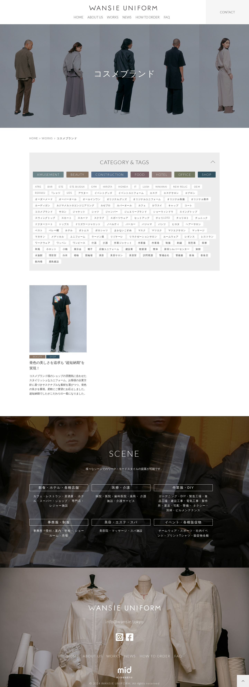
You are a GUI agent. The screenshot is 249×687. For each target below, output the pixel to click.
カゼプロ (106, 205)
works (112, 17)
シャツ (95, 211)
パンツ (162, 224)
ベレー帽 (54, 230)
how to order (148, 17)
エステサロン (171, 193)
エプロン (190, 193)
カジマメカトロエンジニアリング (75, 205)
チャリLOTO (163, 217)
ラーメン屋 (98, 236)
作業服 (142, 242)
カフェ (142, 205)
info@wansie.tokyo (124, 621)
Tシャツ (56, 193)
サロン (63, 211)
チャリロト (182, 217)
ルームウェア (171, 236)
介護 (105, 242)
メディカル (57, 236)
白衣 (65, 255)
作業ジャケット (123, 242)
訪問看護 (148, 255)
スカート (67, 217)
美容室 (133, 255)
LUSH (146, 186)
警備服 (179, 255)
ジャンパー (111, 211)
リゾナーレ (116, 236)
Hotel (161, 174)
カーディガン (42, 205)
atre (38, 186)
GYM (94, 186)
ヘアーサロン (193, 224)
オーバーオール (68, 199)
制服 (168, 242)
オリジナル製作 (200, 199)
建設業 (129, 249)
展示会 (78, 249)
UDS (69, 193)
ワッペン (62, 242)
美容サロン (116, 255)
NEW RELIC (180, 186)
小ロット (51, 249)
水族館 (39, 255)
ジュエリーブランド (135, 211)
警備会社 (164, 255)
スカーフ (83, 217)
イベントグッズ (103, 193)
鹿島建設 (54, 261)
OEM (197, 186)
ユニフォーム (77, 236)
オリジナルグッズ (117, 199)
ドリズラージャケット (88, 224)
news (126, 17)
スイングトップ (188, 211)
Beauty (77, 174)
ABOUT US (95, 17)
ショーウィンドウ (163, 211)
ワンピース (79, 242)
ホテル (69, 230)
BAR (50, 186)
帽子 (90, 249)
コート (188, 205)
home (78, 17)
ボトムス (84, 230)
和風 (37, 249)
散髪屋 (143, 249)
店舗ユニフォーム (109, 249)
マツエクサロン (177, 230)
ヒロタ (176, 224)
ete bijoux (77, 186)
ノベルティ (113, 224)
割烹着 (192, 242)
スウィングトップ (45, 217)
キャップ (173, 205)
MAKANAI (161, 186)
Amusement (48, 174)
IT (135, 186)
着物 (76, 255)
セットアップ (142, 217)
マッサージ (198, 230)
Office (184, 174)
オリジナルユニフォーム (147, 199)
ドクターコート (44, 224)
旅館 (198, 249)
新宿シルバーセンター (177, 249)
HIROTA (107, 186)
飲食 (191, 255)
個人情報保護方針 (124, 677)
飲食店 (204, 255)
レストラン (207, 236)
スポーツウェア (119, 217)
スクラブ (99, 217)
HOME (33, 138)
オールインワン (91, 199)
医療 (204, 242)
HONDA (123, 186)
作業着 (155, 242)
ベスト (39, 230)
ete (61, 186)
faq (167, 17)
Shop (206, 174)
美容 (101, 255)
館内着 (39, 261)
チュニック (201, 217)
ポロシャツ (101, 230)
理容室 (53, 255)
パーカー (131, 224)
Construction (109, 174)
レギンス (190, 236)
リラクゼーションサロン (143, 236)
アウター (83, 193)
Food (140, 174)
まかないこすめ (123, 230)
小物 (65, 249)
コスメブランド (44, 211)
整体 (155, 249)
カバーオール (124, 205)
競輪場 (89, 255)
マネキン (40, 236)
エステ (154, 193)
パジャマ (147, 224)
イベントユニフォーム (131, 193)
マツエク (157, 230)
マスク (142, 230)
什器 (94, 242)
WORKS (47, 138)
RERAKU (40, 193)
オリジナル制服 (176, 199)
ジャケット (79, 211)
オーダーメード (44, 199)
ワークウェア (42, 242)
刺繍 (179, 242)
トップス (64, 224)
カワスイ (157, 205)
